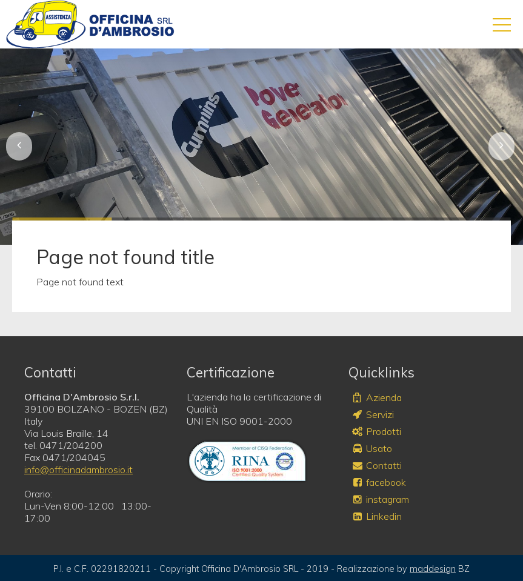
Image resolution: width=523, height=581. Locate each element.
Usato (371, 448)
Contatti (376, 465)
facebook (378, 482)
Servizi (372, 414)
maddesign (433, 568)
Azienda (376, 397)
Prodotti (376, 431)
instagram (380, 499)
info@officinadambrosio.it (78, 469)
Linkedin (376, 516)
